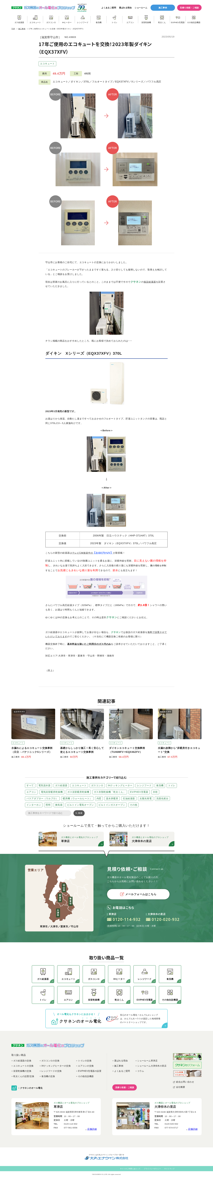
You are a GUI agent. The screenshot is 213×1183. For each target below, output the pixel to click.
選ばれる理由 (125, 8)
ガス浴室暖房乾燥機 (78, 792)
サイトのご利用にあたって (130, 1169)
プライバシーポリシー (152, 1169)
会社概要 (180, 1087)
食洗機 (160, 785)
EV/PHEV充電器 (139, 792)
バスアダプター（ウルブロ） (42, 798)
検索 (80, 813)
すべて (30, 785)
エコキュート (47, 63)
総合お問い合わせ (185, 1082)
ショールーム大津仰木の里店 (152, 1066)
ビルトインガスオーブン (111, 805)
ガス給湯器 (61, 785)
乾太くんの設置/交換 (23, 1076)
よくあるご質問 (108, 8)
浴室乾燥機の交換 (22, 1071)
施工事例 (163, 8)
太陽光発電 (146, 798)
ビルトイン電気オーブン (80, 805)
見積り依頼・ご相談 (189, 8)
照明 (48, 805)
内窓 (99, 798)
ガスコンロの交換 (50, 1061)
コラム (140, 1071)
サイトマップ (169, 1169)
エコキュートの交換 (23, 1066)
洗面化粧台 (162, 798)
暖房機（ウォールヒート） (77, 798)
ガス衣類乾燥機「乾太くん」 (110, 792)
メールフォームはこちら (138, 894)
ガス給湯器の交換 (22, 1061)
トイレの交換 (84, 1061)
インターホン (33, 805)
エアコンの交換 (86, 1066)
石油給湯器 (129, 798)
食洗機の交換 (48, 1076)
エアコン (31, 792)
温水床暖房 (112, 798)
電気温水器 (44, 785)
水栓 (155, 792)
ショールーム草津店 (147, 1061)
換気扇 (58, 805)
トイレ (172, 785)
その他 (133, 805)
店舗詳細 (92, 1129)
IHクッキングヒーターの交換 (56, 1066)
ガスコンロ (97, 785)
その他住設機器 (86, 1076)
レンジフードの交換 (51, 1071)
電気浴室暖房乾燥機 (52, 792)
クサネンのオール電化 (31, 1088)
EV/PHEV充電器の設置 (89, 1071)
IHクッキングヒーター (120, 785)
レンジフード (144, 785)
